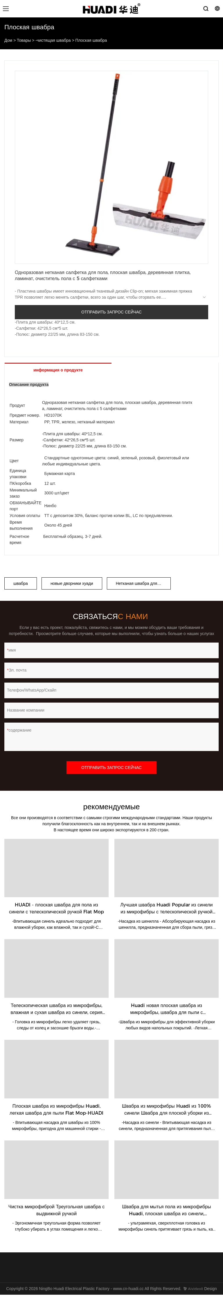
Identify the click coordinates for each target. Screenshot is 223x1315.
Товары (24, 40)
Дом (8, 40)
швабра (20, 583)
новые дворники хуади (72, 583)
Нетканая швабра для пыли (142, 583)
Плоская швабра (91, 40)
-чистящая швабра (53, 40)
